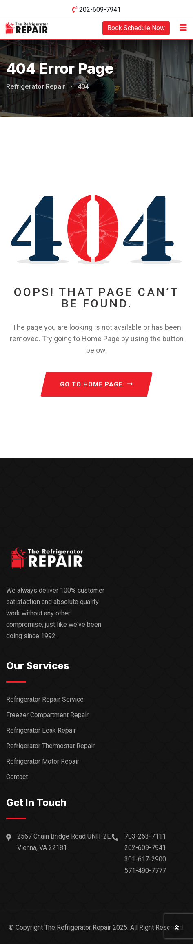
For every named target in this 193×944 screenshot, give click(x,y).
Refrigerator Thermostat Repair (50, 746)
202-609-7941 (100, 9)
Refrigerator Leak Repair (41, 730)
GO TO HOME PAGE (96, 384)
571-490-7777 (145, 870)
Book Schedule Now (136, 28)
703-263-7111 (145, 836)
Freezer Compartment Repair (47, 715)
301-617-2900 (145, 859)
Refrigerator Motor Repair (42, 761)
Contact (17, 777)
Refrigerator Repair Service (45, 699)
